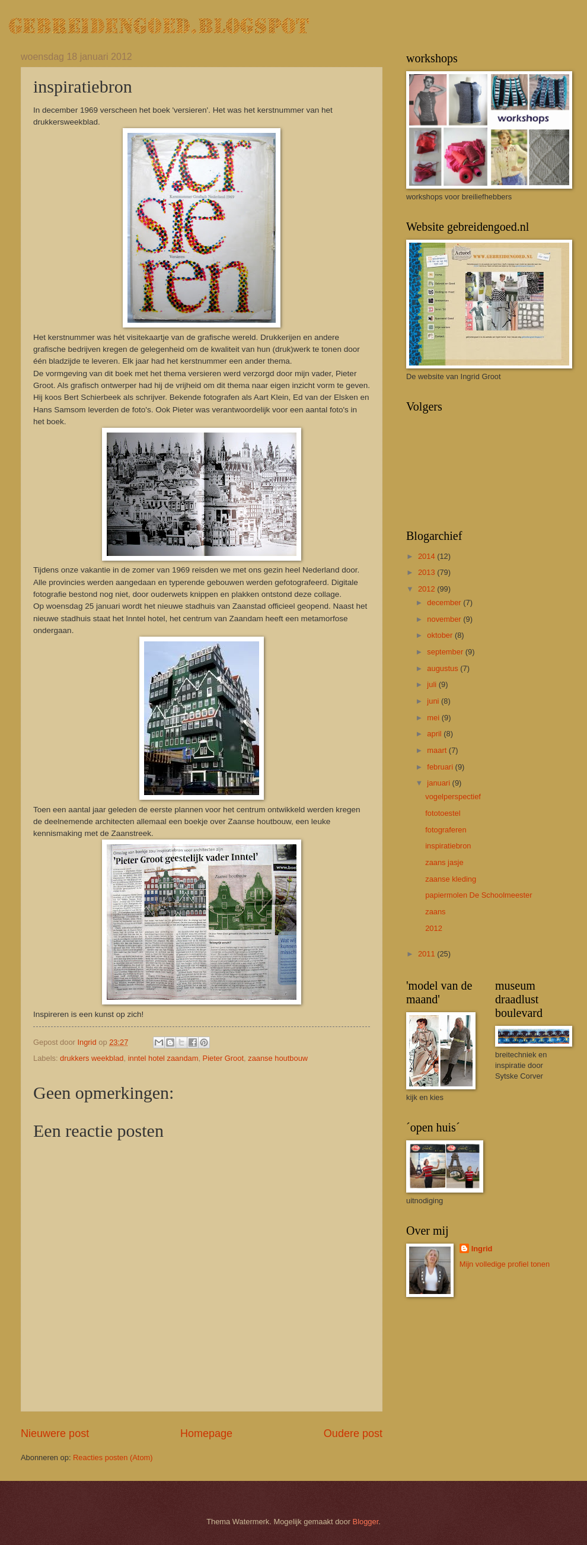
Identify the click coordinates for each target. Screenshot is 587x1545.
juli (432, 684)
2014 (427, 556)
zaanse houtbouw (278, 1058)
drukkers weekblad (91, 1058)
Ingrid (482, 1248)
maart (438, 750)
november (445, 619)
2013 (427, 572)
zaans (435, 911)
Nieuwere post (55, 1433)
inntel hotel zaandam (163, 1058)
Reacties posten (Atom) (113, 1457)
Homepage (206, 1433)
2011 (427, 953)
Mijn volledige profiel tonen (505, 1264)
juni (434, 701)
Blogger (366, 1521)
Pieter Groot (223, 1058)
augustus (443, 668)
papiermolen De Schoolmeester (478, 895)
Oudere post (353, 1433)
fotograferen (445, 829)
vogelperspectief (453, 796)
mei (434, 717)
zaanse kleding (450, 879)
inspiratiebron (448, 845)
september (446, 651)
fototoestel (442, 813)
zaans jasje (444, 862)
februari (441, 766)
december (445, 602)
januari (439, 782)
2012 (427, 588)
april (435, 733)
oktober (441, 635)
